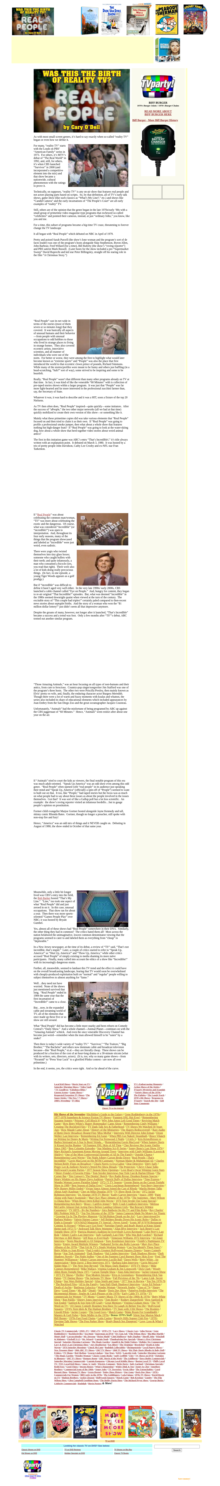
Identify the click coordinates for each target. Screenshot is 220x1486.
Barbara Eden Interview (125, 1262)
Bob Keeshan (137, 1377)
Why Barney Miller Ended (68, 1188)
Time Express (151, 1179)
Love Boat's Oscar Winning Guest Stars (142, 1170)
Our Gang (129, 1372)
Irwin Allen (128, 1369)
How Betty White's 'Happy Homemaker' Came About (92, 1123)
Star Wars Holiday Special (78, 1281)
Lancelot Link (129, 1353)
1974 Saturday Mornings (74, 1347)
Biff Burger (60, 1318)
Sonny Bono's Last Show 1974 (145, 1148)
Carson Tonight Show (104, 1271)
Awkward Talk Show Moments (95, 1228)
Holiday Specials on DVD (75, 1453)
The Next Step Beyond (85, 1265)
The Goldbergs (131, 1358)
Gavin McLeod (149, 1262)
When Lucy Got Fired (90, 1225)
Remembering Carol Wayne (69, 1157)
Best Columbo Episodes (82, 1148)
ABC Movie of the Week (110, 1358)
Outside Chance (143, 1154)
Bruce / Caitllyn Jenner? (97, 1203)
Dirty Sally (151, 1163)
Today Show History (112, 1372)
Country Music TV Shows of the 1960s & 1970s (123, 1296)
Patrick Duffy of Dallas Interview (123, 1179)
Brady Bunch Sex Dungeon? (121, 1321)
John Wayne (146, 1331)
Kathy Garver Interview (124, 1194)
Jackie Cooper (79, 1312)
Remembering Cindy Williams (140, 1123)
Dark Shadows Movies (143, 1253)
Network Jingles (126, 1287)
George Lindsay (95, 1353)
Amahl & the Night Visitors (124, 1342)
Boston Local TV (143, 1361)
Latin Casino (105, 1318)
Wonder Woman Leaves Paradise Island (76, 1182)
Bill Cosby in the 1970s (91, 1375)
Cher (131, 1355)
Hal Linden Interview (117, 1253)
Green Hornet (94, 1372)
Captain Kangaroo (96, 1361)
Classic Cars (132, 1331)
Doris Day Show (117, 1290)
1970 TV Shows (139, 1265)
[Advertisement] (68, 27)
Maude (102, 1290)
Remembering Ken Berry (68, 1203)
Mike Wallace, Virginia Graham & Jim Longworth (108, 1268)
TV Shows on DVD (144, 1355)
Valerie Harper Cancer (86, 1219)
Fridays (58, 1353)
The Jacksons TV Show (98, 1278)
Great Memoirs (113, 1302)
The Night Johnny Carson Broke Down (108, 1157)
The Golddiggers (112, 1375)
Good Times (69, 1290)
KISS (118, 1353)
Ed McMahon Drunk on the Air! (117, 1216)
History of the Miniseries (105, 1129)
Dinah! (92, 1290)
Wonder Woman (106, 1287)
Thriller (80, 1275)
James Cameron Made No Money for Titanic (140, 1213)
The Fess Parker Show (91, 1321)
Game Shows (76, 1092)
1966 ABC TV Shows (84, 1350)
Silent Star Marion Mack (147, 1315)
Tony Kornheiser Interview (120, 1241)
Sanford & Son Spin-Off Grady (85, 1302)
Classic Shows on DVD (31, 1450)
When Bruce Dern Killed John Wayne (93, 1200)
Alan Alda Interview (128, 1271)
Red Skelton (80, 1353)
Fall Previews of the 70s (126, 1278)
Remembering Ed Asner (94, 1136)
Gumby (148, 1377)
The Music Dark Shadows (114, 1265)
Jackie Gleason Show (154, 1271)
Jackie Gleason (87, 1377)
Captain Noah (101, 1339)
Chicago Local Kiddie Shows (120, 1361)
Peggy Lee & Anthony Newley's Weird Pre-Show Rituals (85, 1166)
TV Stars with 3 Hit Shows (128, 1309)
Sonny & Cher (142, 1366)
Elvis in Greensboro (123, 1275)
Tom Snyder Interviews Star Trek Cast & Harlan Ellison (123, 1173)
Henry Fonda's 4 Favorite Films (73, 1173)
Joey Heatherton (98, 1344)
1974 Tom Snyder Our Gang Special (136, 1200)
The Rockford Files (66, 1284)
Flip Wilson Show (137, 1333)
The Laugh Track (156, 1095)
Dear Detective (134, 1163)
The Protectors (127, 1166)
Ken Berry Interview (152, 1185)
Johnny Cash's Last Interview (77, 1234)
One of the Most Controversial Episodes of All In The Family (99, 1154)
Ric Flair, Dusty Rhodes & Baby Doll (146, 1350)
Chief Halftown (118, 1336)
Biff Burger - (140, 120)
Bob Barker (44, 898)
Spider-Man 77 (62, 1265)
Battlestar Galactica (84, 1287)
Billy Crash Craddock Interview (130, 1203)
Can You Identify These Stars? (144, 1247)
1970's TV (106, 1331)
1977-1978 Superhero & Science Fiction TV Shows (82, 1117)
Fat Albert (113, 1344)
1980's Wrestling (62, 1100)
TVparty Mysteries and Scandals (149, 1089)
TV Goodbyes (61, 1089)
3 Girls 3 (131, 1139)
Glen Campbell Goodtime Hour (83, 1380)
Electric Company (106, 1364)
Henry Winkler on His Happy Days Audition (78, 1179)
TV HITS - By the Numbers (84, 1210)
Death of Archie (63, 1287)
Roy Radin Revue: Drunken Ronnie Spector (133, 1176)
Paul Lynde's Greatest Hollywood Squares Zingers (114, 1250)
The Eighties (140, 1095)
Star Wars (109, 1353)
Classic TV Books (121, 1453)
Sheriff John (148, 1336)
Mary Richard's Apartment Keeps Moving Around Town (85, 1151)
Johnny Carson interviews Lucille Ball (101, 1259)
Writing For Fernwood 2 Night (107, 1139)
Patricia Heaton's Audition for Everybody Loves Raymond (110, 1231)
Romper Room (90, 1358)
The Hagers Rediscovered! (135, 1129)
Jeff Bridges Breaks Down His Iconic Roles (125, 1219)
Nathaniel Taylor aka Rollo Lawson (119, 1244)
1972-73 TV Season (111, 1182)
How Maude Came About (75, 1129)
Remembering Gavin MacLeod (122, 1142)
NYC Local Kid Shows (69, 1364)
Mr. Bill (82, 1290)
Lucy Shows (119, 1331)
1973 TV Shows (64, 1275)
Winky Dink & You (125, 1366)
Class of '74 (144, 1287)
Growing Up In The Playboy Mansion (76, 1216)
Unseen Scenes (61, 1092)
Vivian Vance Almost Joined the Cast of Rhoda (111, 1188)
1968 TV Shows (120, 1350)
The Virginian (126, 1344)
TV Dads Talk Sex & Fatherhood (106, 1126)
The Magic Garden (101, 1342)
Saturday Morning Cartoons (76, 1342)
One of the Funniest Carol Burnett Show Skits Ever (125, 1256)
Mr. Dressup (89, 1336)
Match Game (116, 1312)
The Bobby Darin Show (111, 1380)
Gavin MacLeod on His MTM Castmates (91, 1160)
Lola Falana (127, 1375)
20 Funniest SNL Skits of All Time (102, 1145)
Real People (43, 514)
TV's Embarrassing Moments (148, 1084)
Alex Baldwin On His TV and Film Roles (124, 1210)
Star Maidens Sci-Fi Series (112, 1148)
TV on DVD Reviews (73, 1450)
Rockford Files (76, 1333)
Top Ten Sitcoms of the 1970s (97, 1213)
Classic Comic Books (102, 1355)
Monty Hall (59, 1336)
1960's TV (95, 1331)
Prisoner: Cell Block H (87, 1120)
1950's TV (84, 1331)
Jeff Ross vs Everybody (96, 1237)
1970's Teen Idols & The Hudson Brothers (88, 1309)
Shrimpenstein (134, 1347)
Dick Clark (145, 1268)
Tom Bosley (112, 1299)
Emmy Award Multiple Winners (80, 1244)
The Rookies (152, 1309)
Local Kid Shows (62, 1084)
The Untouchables (145, 1369)
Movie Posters (94, 1383)
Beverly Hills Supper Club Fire (131, 1318)
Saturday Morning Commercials (69, 1361)
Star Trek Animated (74, 1253)
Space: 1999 (146, 1194)
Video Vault (86, 1087)
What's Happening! (104, 1366)
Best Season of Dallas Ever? (87, 1185)
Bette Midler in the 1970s (95, 1315)
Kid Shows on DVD (29, 1453)
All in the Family (89, 1284)
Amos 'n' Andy (89, 1364)
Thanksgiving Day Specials (123, 1339)
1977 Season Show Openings (103, 1170)
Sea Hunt (88, 1333)
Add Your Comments (149, 1102)
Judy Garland (136, 1364)
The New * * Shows (77, 1098)
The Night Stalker (84, 1256)
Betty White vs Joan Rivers (69, 1250)
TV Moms (89, 1296)
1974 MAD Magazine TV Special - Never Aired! (101, 1222)
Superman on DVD (104, 1333)
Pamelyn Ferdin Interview (142, 1290)
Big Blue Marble (156, 1333)
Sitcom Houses (86, 1366)
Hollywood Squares (105, 1377)
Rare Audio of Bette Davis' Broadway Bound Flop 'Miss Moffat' (109, 1131)
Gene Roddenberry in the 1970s (142, 1114)
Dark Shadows (95, 1253)
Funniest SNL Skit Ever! (126, 1117)
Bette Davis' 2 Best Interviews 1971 (90, 1262)
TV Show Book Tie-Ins (127, 1191)
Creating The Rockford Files (70, 1126)
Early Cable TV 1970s (134, 1293)
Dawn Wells (131, 1259)
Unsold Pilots (61, 1312)
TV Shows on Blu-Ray (123, 1450)
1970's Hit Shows (142, 1098)
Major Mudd (103, 1336)
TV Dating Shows (73, 1278)
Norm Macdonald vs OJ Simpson (85, 1241)
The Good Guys (97, 1312)
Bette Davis (122, 1364)
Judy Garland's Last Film (110, 1234)
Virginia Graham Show (136, 1302)
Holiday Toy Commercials (151, 1342)
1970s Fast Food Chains (82, 1318)
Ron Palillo (69, 1299)
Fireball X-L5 (73, 1339)
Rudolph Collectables (115, 1347)
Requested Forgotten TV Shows (69, 1095)
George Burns (157, 1380)
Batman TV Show (77, 1372)
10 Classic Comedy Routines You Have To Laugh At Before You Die (108, 1305)
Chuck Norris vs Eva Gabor (109, 1163)
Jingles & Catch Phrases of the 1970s (99, 1293)
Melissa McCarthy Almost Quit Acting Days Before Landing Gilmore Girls (106, 1205)
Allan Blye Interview (126, 1228)
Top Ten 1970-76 (155, 1281)
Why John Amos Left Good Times (121, 1120)
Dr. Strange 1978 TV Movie (93, 1194)
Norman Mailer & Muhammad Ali (134, 1160)
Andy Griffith (120, 1355)
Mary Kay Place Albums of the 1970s (109, 1197)
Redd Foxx (59, 1366)
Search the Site (151, 1100)
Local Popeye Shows (152, 1347)
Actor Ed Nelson (151, 1284)
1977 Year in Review (132, 1281)
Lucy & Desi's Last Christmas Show (71, 1344)
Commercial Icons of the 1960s (79, 1369)
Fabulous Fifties (77, 1089)
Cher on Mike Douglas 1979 (96, 1191)
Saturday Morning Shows (66, 1087)
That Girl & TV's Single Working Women (102, 1247)
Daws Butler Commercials (151, 1358)
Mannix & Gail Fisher (66, 1315)
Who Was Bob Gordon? (139, 1234)
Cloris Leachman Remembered (122, 1185)
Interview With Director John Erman (134, 1132)
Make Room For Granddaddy (141, 1312)
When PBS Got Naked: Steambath (128, 1136)
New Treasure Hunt (63, 1350)
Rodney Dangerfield (132, 1299)
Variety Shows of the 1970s (148, 1092)
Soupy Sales (101, 1369)
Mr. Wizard (87, 1339)
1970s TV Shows (142, 1375)
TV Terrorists (115, 1369)
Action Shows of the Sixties (147, 1087)
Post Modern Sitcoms (98, 1275)
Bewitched (139, 1344)
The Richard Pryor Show (136, 1380)
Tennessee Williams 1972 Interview (130, 1237)
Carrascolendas (74, 1336)
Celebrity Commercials (65, 1383)
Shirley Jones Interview (90, 1299)
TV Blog (76, 1100)
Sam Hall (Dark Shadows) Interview (120, 1284)
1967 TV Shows (103, 1350)
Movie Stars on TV (81, 1084)
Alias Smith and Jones (107, 1281)
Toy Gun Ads (121, 1333)
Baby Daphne (134, 1336)
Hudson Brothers (70, 1377)
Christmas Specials (154, 1364)
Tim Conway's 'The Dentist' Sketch (88, 1176)
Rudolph (81, 1383)
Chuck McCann (95, 1347)
